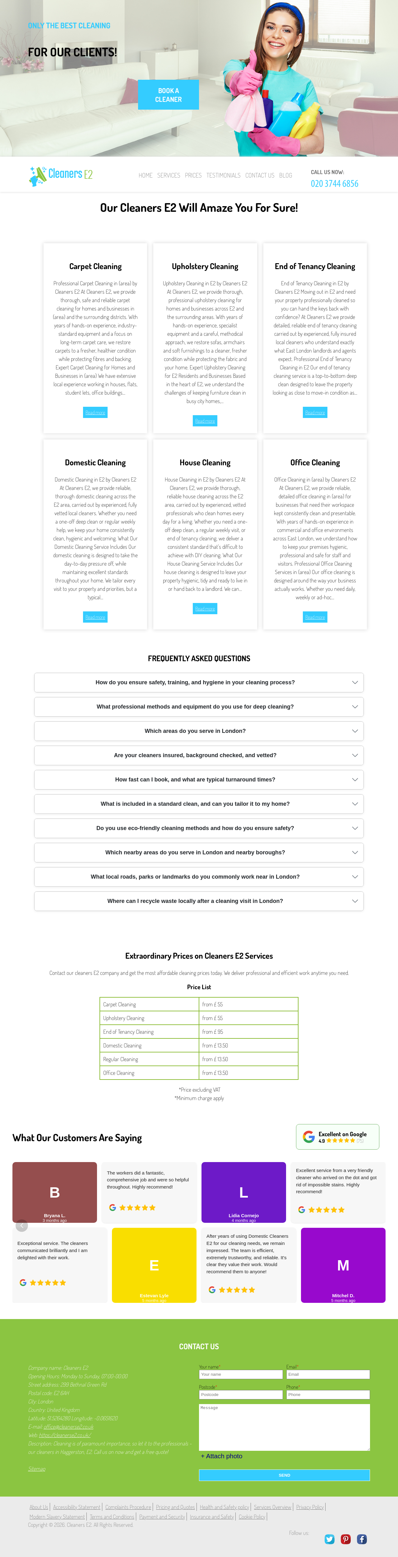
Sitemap (36, 1468)
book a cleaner (168, 94)
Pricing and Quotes (175, 1506)
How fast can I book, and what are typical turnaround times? (195, 779)
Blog (285, 175)
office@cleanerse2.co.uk (68, 1426)
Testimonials (223, 175)
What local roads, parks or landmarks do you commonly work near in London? (195, 877)
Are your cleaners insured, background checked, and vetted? (195, 755)
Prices (193, 175)
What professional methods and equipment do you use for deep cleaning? (195, 707)
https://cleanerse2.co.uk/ (64, 1434)
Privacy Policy (310, 1506)
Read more (95, 412)
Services (168, 175)
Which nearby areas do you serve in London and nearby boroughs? (195, 852)
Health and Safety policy (224, 1506)
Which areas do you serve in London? (195, 731)
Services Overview (272, 1506)
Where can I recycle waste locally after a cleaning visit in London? (195, 901)
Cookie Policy (252, 1516)
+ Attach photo (222, 1456)
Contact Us (260, 175)
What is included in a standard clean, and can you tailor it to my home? (195, 804)
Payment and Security (162, 1516)
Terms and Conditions (112, 1516)
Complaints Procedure (128, 1506)
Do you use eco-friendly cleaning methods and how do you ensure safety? (195, 828)
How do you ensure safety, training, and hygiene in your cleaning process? (195, 682)
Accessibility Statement (76, 1506)
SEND (284, 1475)
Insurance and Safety (212, 1516)
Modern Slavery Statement (57, 1516)
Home (146, 175)
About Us (39, 1506)
